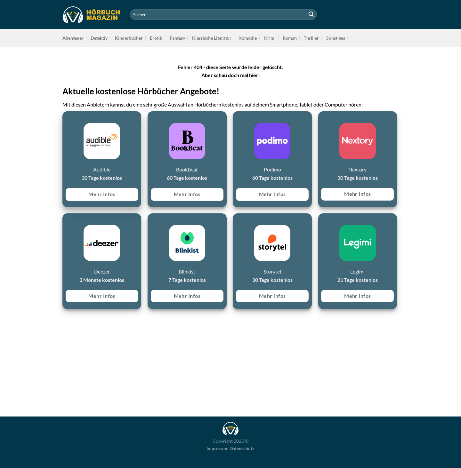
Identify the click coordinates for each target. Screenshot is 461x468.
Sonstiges (337, 38)
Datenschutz (242, 448)
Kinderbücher (129, 38)
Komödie (248, 38)
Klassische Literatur (211, 38)
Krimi (270, 38)
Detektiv (99, 38)
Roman (290, 38)
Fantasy (177, 38)
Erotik (156, 38)
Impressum (217, 448)
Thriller (311, 38)
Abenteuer (73, 38)
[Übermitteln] (311, 14)
